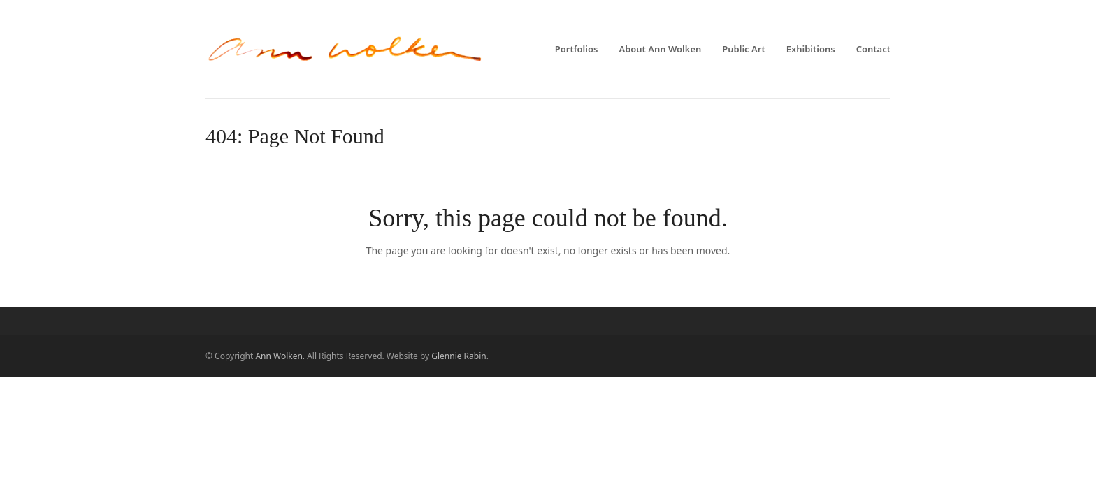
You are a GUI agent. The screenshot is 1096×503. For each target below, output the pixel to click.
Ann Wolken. (280, 356)
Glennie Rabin (458, 356)
